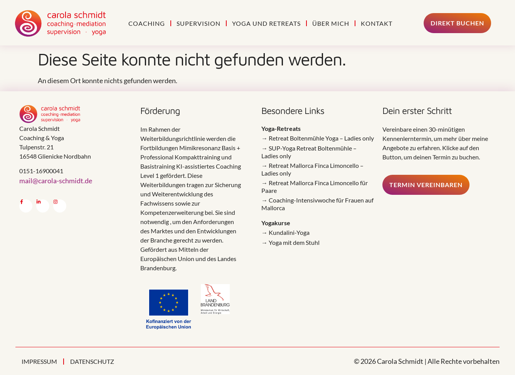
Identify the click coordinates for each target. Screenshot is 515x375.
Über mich (330, 23)
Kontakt (376, 23)
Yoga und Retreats (266, 23)
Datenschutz (92, 361)
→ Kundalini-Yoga (285, 232)
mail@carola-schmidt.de (55, 180)
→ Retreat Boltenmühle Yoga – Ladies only (317, 138)
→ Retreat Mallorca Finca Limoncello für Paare (314, 186)
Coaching (146, 23)
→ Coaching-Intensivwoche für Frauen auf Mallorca (317, 203)
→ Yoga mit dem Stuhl (290, 242)
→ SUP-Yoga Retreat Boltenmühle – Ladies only (309, 151)
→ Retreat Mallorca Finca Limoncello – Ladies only (312, 169)
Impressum (39, 361)
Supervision (198, 23)
